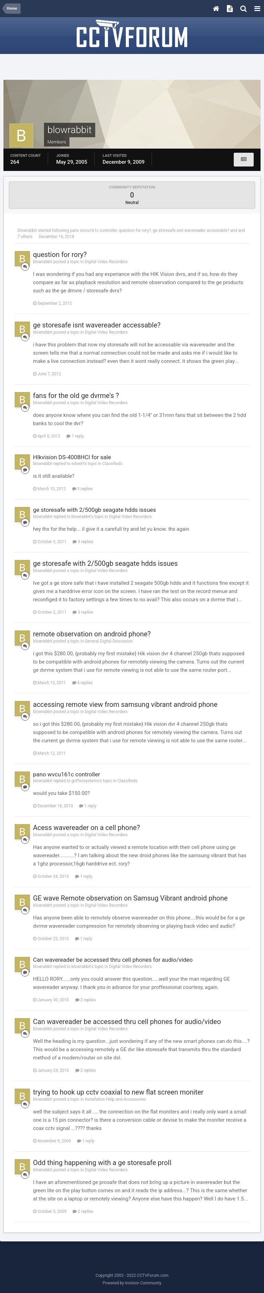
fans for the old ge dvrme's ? (76, 395)
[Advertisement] (132, 67)
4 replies (82, 682)
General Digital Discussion (109, 641)
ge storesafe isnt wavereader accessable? (191, 230)
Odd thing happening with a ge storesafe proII (102, 1163)
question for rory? (135, 230)
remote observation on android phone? (92, 634)
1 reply (75, 436)
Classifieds (112, 463)
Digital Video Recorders (106, 261)
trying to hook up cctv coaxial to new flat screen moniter (118, 1092)
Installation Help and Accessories (115, 1099)
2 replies (85, 1000)
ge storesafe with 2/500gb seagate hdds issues (94, 509)
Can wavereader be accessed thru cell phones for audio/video (113, 959)
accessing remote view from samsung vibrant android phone (125, 704)
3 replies (83, 541)
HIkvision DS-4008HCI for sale (72, 457)
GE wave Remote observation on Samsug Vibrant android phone (130, 898)
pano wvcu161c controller (93, 230)
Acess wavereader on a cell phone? (86, 827)
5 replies (82, 488)
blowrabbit (27, 230)
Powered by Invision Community (132, 1283)
